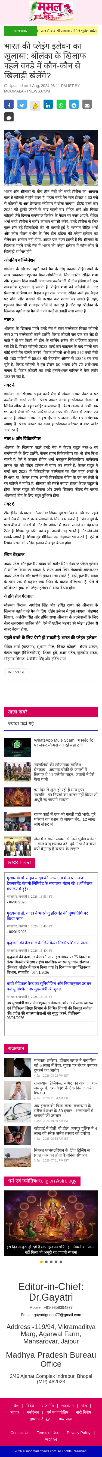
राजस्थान (16, 1048)
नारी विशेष (83, 1412)
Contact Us (20, 1433)
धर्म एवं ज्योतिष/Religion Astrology (42, 1181)
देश (16, 1406)
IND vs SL (16, 672)
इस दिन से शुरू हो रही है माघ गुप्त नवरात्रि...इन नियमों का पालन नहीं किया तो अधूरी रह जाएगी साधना (66, 794)
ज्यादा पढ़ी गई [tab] (21, 723)
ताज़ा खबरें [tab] (17, 712)
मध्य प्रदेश (65, 1419)
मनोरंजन (33, 1412)
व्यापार (14, 1412)
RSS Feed (19, 862)
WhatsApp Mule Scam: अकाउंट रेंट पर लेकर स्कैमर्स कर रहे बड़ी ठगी (63, 742)
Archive (51, 1439)
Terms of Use (48, 1433)
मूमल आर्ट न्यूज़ (40, 1419)
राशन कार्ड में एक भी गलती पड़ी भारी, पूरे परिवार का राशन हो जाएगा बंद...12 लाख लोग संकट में (64, 819)
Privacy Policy (79, 1433)
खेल (84, 1406)
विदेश (30, 1406)
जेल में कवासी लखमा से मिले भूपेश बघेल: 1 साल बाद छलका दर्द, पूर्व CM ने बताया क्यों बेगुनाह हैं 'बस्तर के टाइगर (65, 844)
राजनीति (48, 1406)
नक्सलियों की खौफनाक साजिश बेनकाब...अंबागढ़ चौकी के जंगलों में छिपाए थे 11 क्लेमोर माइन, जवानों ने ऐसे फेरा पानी (64, 772)
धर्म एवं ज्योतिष (58, 1412)
